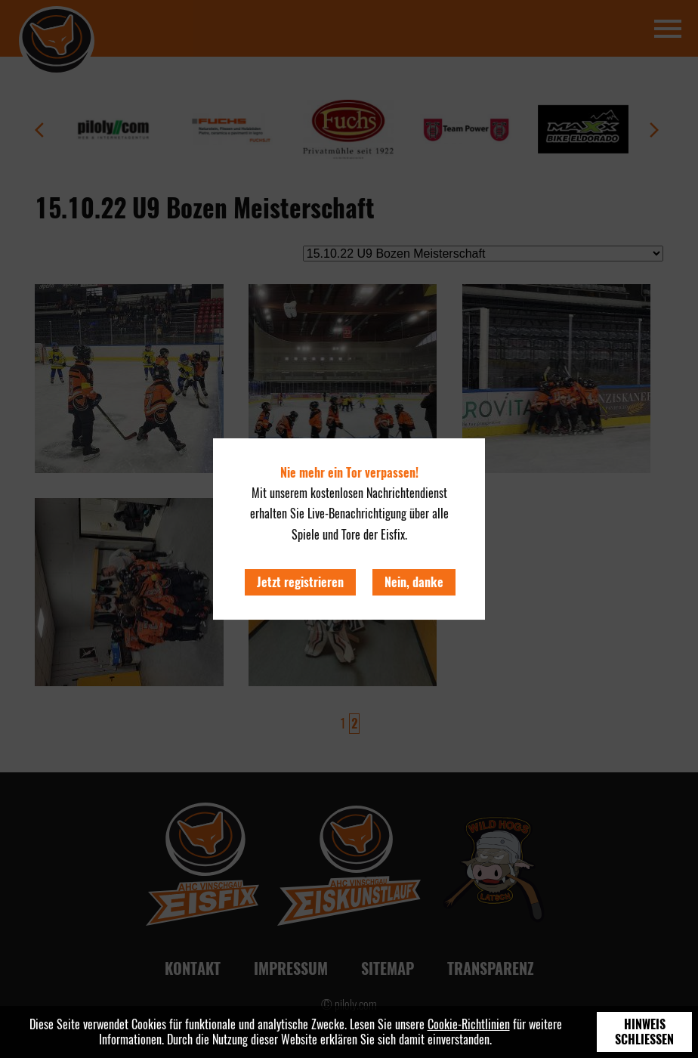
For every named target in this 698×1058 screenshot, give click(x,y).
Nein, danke (414, 582)
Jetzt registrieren (300, 582)
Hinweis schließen (644, 1031)
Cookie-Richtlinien (469, 1024)
